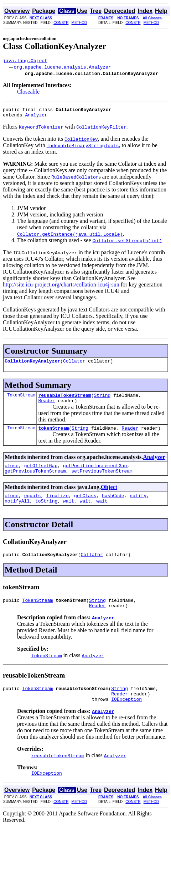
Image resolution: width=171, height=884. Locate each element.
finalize (57, 506)
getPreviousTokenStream (35, 480)
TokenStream (21, 400)
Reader (46, 407)
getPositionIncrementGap (95, 474)
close (12, 474)
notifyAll (17, 512)
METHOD (79, 23)
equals (32, 506)
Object (109, 497)
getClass (85, 506)
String (102, 400)
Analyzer (36, 118)
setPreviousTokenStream (102, 480)
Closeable (28, 93)
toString (46, 512)
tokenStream (53, 435)
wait (68, 512)
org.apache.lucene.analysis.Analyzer (62, 68)
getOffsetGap (41, 474)
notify (138, 506)
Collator (74, 365)
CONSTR (60, 23)
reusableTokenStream (64, 400)
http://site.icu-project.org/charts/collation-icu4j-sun (61, 288)
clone (12, 506)
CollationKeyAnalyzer (32, 365)
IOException (126, 717)
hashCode (113, 506)
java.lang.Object (25, 61)
